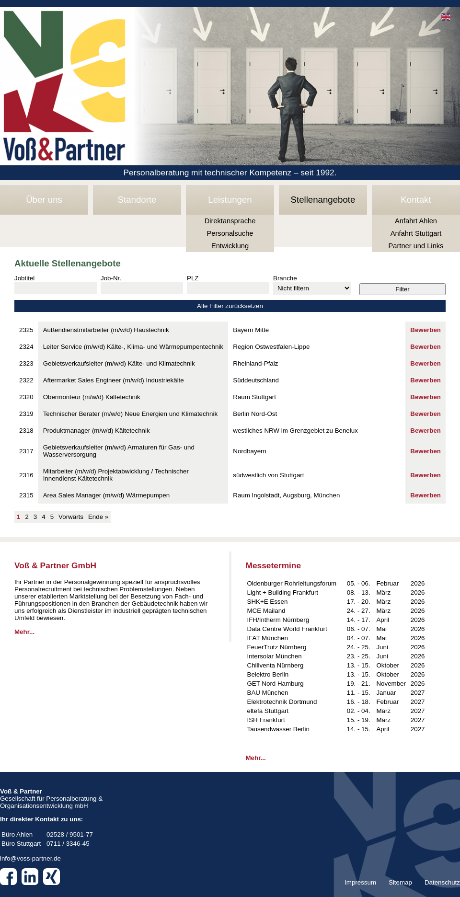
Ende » (98, 516)
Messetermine (273, 565)
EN (445, 17)
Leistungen (230, 200)
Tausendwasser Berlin (278, 729)
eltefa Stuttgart (268, 710)
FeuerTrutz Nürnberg (277, 647)
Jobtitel (24, 278)
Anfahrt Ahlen (416, 221)
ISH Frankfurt (266, 720)
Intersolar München (274, 656)
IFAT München (267, 638)
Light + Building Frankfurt (283, 592)
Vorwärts (70, 516)
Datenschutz (442, 882)
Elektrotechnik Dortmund (282, 701)
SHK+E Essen (267, 601)
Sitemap (400, 882)
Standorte (137, 200)
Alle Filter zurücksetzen (230, 306)
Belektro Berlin (268, 674)
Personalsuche (230, 233)
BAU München (267, 692)
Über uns (44, 200)
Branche (285, 278)
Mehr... (24, 631)
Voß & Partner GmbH (55, 565)
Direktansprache (230, 221)
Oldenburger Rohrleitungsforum (292, 583)
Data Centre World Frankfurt (287, 628)
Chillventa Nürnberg (275, 665)
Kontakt (416, 200)
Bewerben (425, 330)
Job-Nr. (111, 278)
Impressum (360, 882)
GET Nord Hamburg (275, 683)
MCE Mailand (266, 610)
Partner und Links (416, 246)
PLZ (192, 278)
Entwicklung (230, 246)
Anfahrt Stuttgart (416, 233)
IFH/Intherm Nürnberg (278, 619)
